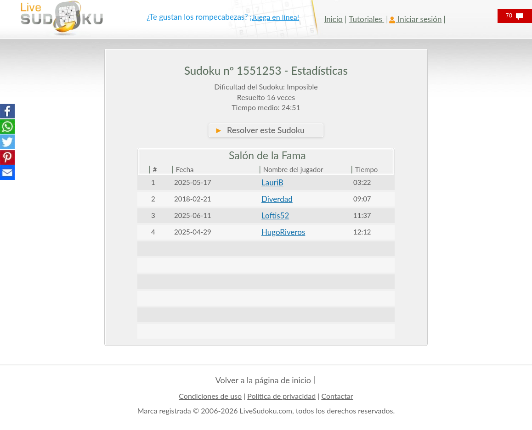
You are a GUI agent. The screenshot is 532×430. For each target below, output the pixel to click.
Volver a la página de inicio (263, 380)
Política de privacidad (281, 395)
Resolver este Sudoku (260, 130)
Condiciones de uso (210, 395)
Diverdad (277, 199)
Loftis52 (275, 215)
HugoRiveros (283, 232)
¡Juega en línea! (274, 16)
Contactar (337, 395)
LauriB (272, 182)
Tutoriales (366, 19)
